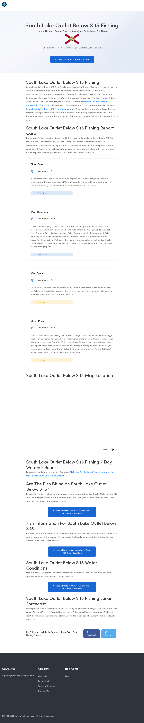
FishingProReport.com (24, 716)
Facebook (91, 633)
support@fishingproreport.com (18, 675)
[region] (72, 417)
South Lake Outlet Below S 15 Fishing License (47, 109)
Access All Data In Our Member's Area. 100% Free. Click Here (72, 512)
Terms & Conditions (47, 686)
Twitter (108, 633)
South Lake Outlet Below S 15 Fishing (90, 31)
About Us (42, 676)
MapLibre (106, 450)
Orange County (62, 31)
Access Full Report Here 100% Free (72, 59)
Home (39, 31)
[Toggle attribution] (112, 449)
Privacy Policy (44, 681)
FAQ (67, 676)
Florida (48, 31)
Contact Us (43, 691)
